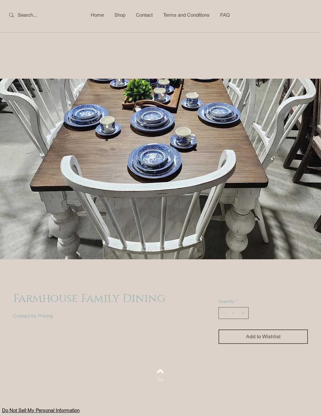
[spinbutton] (233, 313)
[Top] (160, 379)
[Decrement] (223, 313)
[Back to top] (160, 371)
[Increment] (244, 313)
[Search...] (32, 15)
